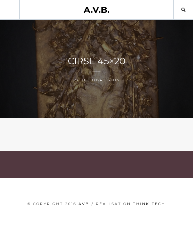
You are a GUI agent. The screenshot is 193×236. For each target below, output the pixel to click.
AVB (84, 204)
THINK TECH (149, 204)
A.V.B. (97, 10)
